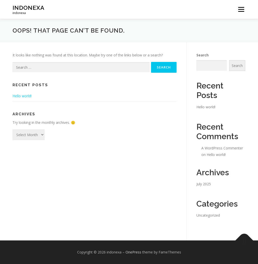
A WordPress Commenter (222, 148)
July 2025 (203, 184)
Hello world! (22, 96)
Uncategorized (208, 215)
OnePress (133, 252)
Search (202, 55)
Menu (241, 9)
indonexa (29, 7)
